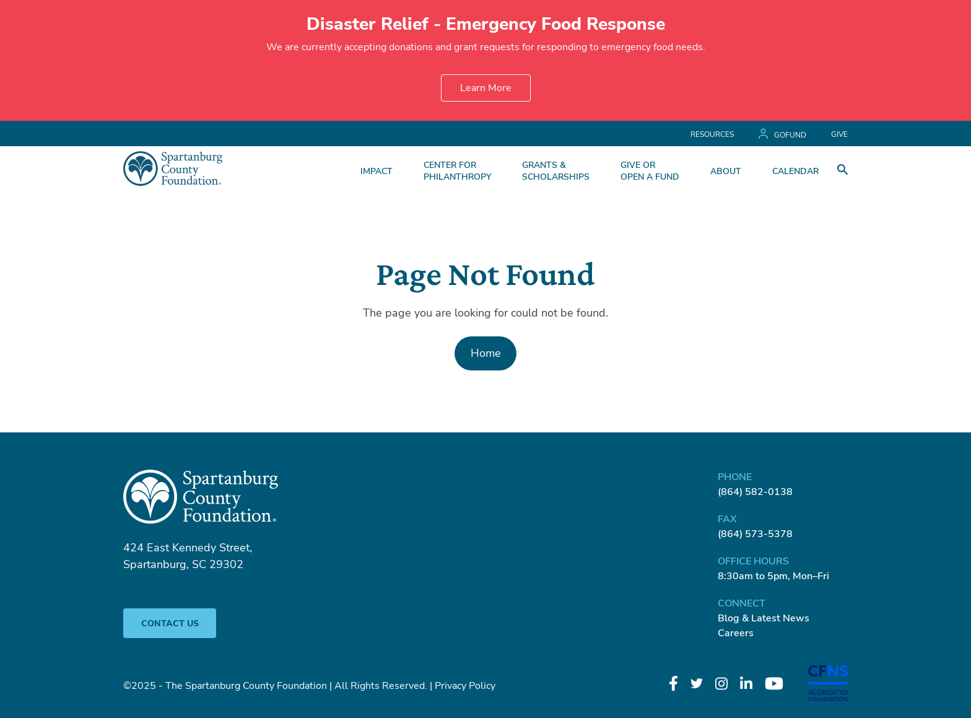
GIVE (839, 134)
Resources (712, 134)
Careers (736, 633)
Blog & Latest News (763, 618)
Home (486, 353)
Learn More (486, 88)
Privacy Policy (465, 686)
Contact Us (170, 623)
